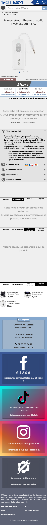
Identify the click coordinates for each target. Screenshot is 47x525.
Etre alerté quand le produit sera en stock (28, 98)
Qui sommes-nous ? (10, 507)
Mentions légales (31, 510)
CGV (3, 510)
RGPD (26, 507)
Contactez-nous (8, 514)
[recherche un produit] (22, 7)
